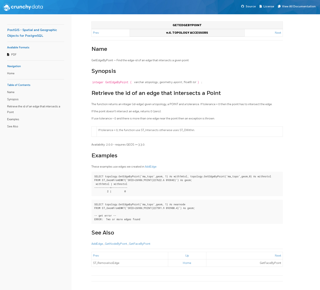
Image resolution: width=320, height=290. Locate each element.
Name (10, 92)
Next (278, 32)
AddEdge (151, 166)
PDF (14, 54)
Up (187, 255)
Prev (96, 32)
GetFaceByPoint (139, 244)
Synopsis (13, 99)
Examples (13, 119)
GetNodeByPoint (116, 244)
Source (251, 6)
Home (10, 73)
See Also (12, 126)
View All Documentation (299, 6)
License (268, 6)
